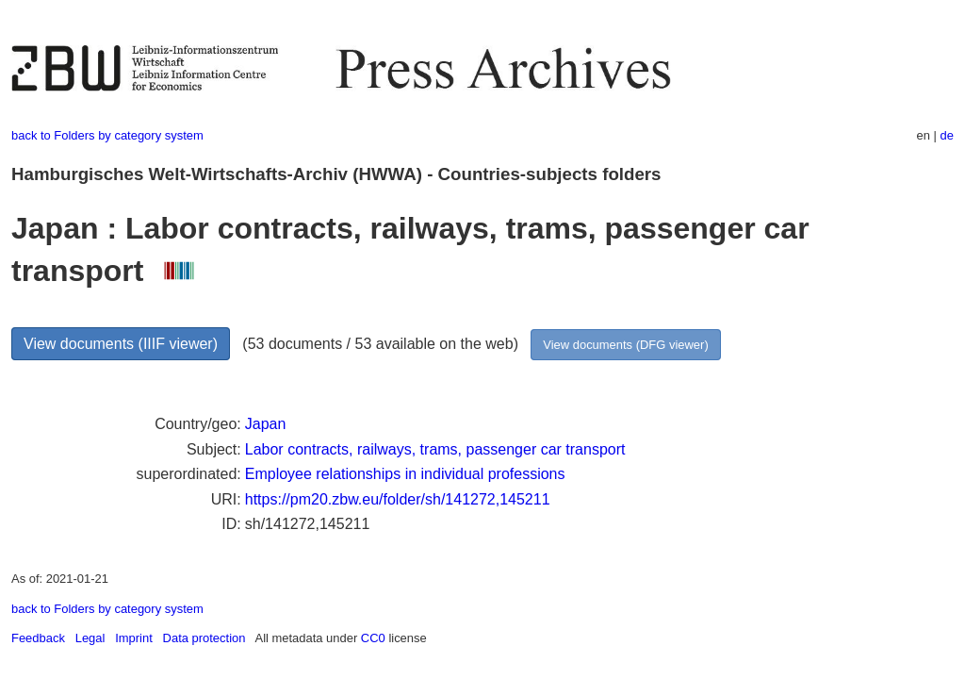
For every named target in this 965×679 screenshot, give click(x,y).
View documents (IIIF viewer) (121, 344)
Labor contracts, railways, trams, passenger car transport (435, 449)
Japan (265, 424)
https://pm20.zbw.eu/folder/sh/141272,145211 (397, 499)
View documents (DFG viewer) (625, 345)
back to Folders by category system (107, 135)
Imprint (134, 638)
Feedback (38, 638)
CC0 (373, 638)
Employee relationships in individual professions (405, 474)
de (947, 135)
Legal (90, 638)
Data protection (204, 638)
